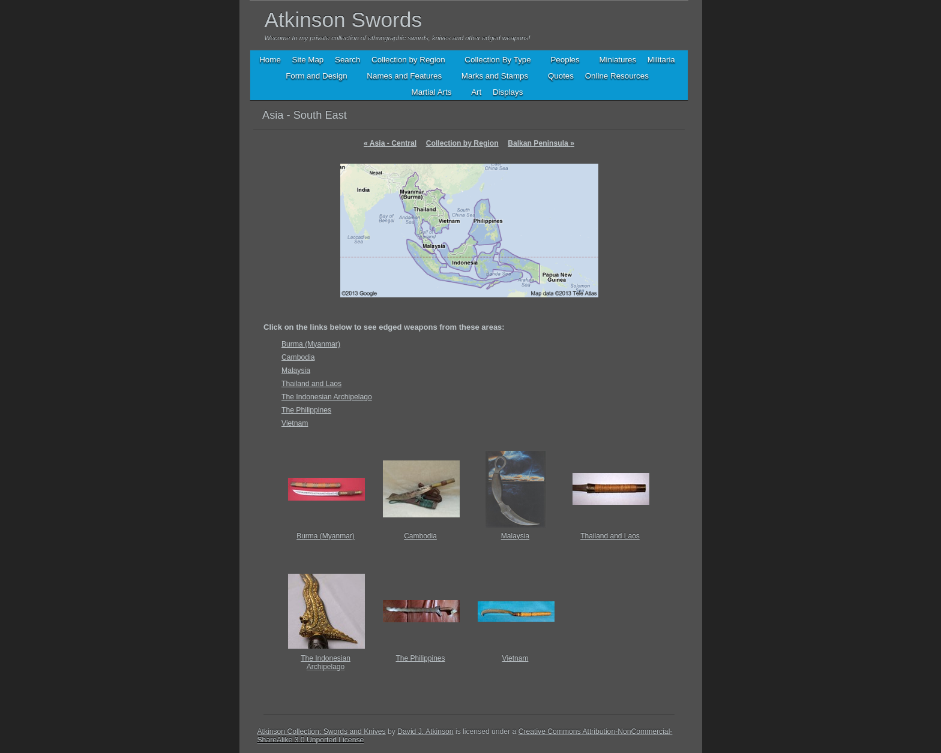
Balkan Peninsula (541, 143)
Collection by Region (462, 143)
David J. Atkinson (425, 731)
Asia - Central (390, 143)
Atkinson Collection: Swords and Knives (321, 731)
